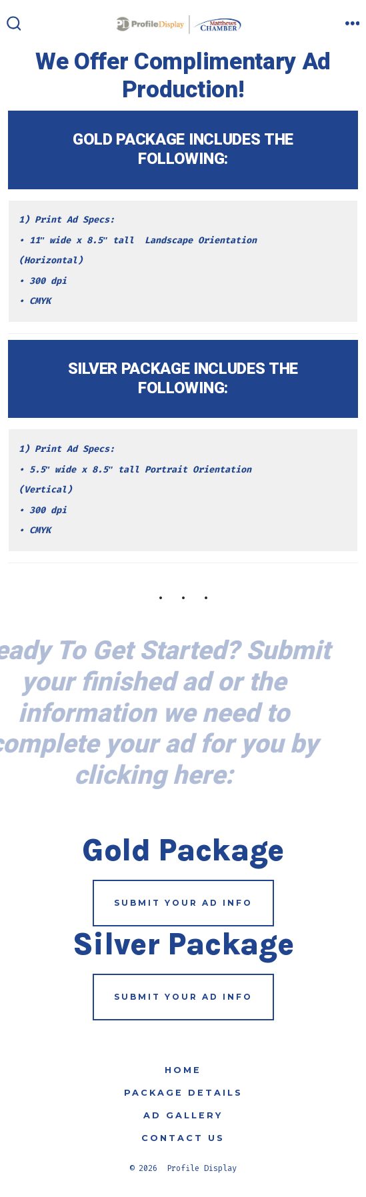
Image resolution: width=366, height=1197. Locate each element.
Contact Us (183, 1138)
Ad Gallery (183, 1115)
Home (183, 1070)
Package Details (183, 1093)
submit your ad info (183, 903)
